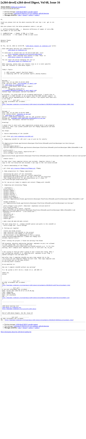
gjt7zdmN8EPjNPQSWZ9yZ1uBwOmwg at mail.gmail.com (19, 105)
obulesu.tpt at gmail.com (18, 7)
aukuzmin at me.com (23, 133)
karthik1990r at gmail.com (27, 96)
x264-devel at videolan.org (17, 56)
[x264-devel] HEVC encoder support (27, 12)
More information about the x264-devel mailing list (16, 392)
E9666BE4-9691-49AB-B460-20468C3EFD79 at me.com (28, 138)
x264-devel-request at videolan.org (38, 51)
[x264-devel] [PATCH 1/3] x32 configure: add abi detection (31, 13)
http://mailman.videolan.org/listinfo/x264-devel (25, 61)
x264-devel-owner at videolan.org (19, 70)
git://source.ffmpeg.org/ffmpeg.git (23, 198)
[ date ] (20, 15)
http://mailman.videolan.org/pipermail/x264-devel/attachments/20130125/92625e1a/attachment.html (39, 380)
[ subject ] (31, 15)
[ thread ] (25, 15)
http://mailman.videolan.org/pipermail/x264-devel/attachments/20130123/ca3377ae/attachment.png (35, 353)
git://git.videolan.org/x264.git (22, 160)
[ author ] (37, 15)
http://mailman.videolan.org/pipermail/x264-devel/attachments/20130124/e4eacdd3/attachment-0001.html (38, 121)
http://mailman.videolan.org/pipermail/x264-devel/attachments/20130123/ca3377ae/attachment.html (36, 338)
